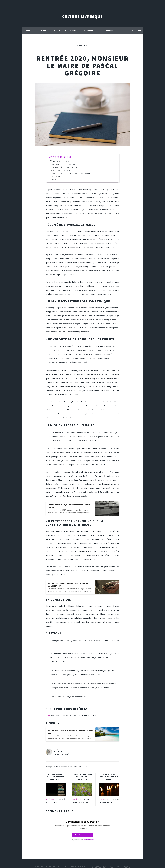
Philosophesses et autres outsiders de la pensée (55, 776)
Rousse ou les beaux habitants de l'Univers (82, 776)
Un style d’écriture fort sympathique (63, 164)
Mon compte (90, 30)
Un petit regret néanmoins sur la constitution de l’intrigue (70, 173)
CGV (111, 866)
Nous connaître (72, 30)
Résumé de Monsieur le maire (61, 161)
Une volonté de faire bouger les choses (64, 167)
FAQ (118, 866)
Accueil (28, 30)
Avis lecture (50, 799)
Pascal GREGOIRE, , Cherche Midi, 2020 (73, 715)
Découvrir (56, 30)
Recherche (107, 30)
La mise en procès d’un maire (61, 170)
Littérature (41, 30)
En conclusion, (55, 176)
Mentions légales (99, 866)
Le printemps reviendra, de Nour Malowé (109, 776)
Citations (53, 179)
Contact (126, 866)
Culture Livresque (82, 16)
